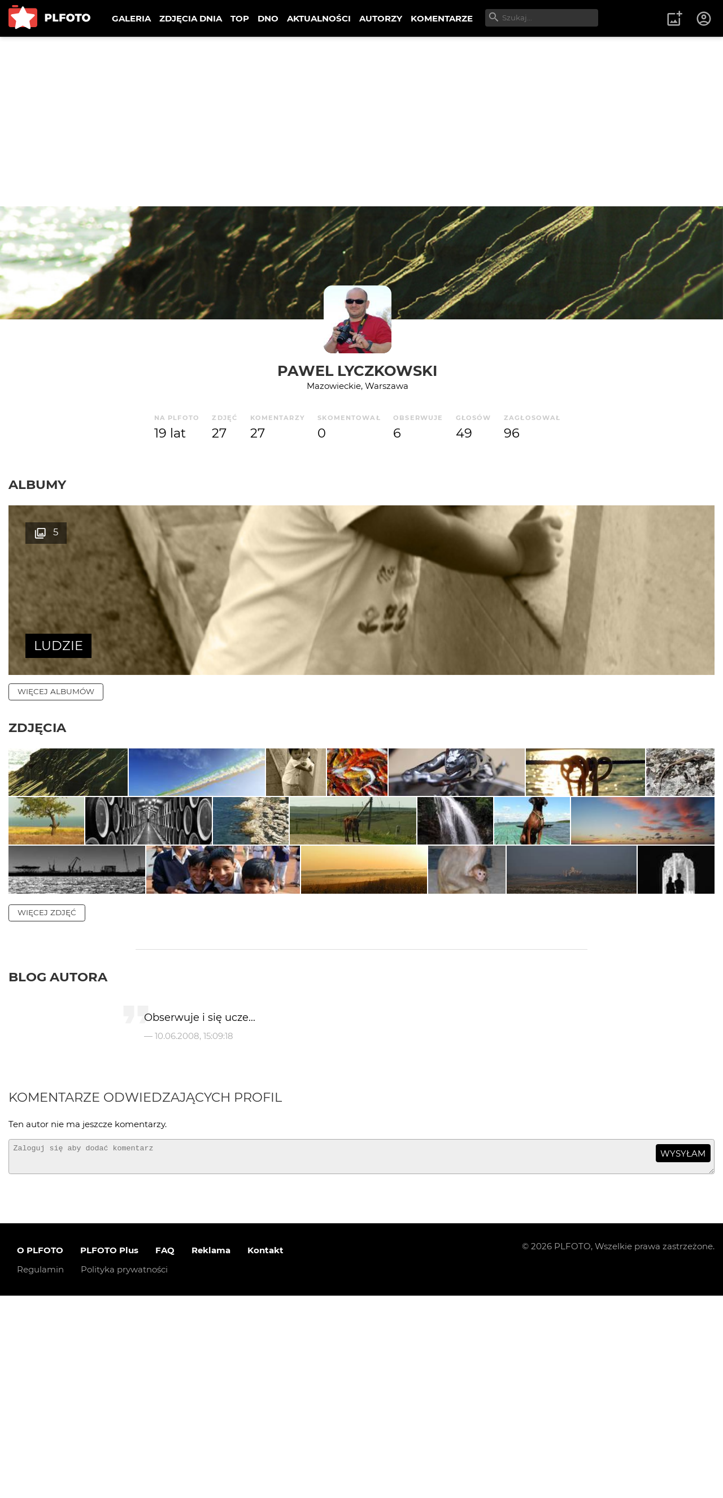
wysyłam (682, 1350)
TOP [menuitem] (239, 18)
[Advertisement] (361, 121)
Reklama (210, 1452)
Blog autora (57, 1175)
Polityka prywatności (124, 1471)
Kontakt (265, 1452)
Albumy (37, 484)
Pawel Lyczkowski (357, 370)
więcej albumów (56, 691)
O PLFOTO (40, 1452)
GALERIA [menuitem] (131, 18)
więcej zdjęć (47, 1110)
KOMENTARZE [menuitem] (442, 18)
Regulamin (40, 1471)
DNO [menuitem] (268, 18)
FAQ (165, 1452)
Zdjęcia (37, 727)
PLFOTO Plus (109, 1452)
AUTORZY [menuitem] (380, 18)
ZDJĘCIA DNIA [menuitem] (190, 18)
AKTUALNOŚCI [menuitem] (319, 18)
